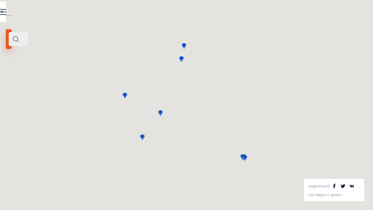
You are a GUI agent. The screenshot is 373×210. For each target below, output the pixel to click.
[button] (240, 113)
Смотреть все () (134, 89)
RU (115, 12)
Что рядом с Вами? (325, 195)
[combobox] (79, 39)
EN (128, 12)
